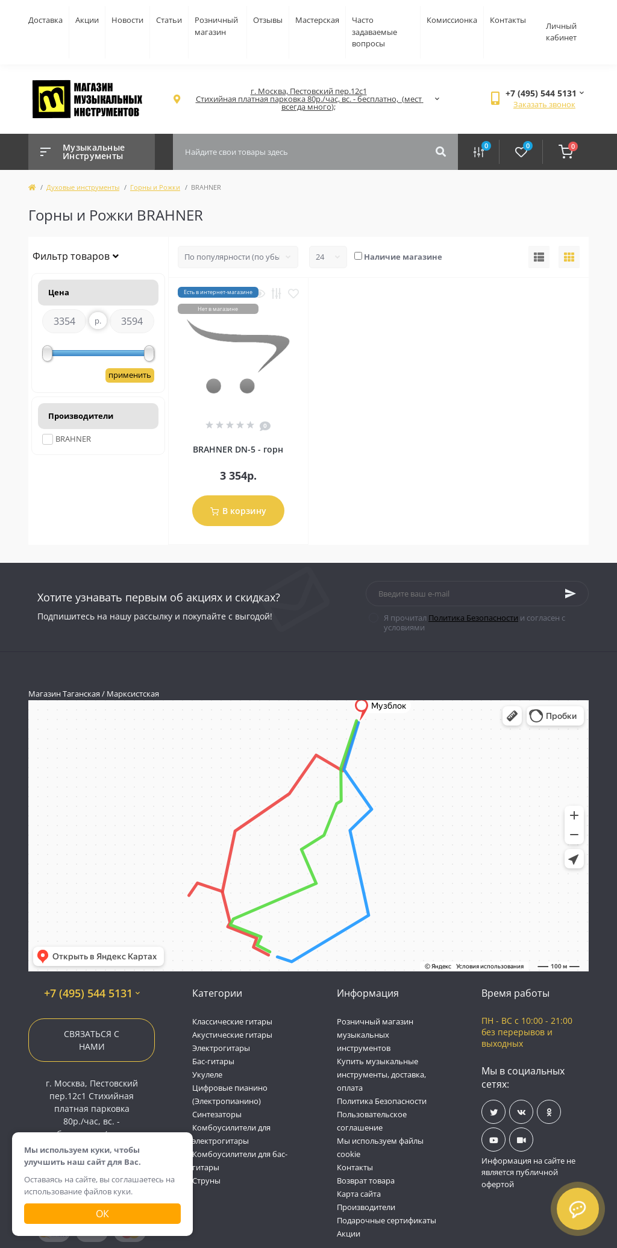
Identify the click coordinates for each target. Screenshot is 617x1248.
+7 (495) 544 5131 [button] (92, 993)
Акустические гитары (232, 1034)
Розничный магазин (216, 25)
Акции (87, 19)
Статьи (169, 19)
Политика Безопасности (473, 617)
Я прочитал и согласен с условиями (474, 622)
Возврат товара (366, 1180)
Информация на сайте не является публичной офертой (528, 1172)
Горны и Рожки (155, 187)
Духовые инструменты (82, 187)
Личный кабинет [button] (561, 31)
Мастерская (317, 19)
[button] (308, 99)
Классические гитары (232, 1021)
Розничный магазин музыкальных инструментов (375, 1034)
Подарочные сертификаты (386, 1220)
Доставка (45, 19)
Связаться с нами (91, 1040)
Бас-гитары (213, 1061)
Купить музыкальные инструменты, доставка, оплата (381, 1074)
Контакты (508, 19)
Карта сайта (359, 1193)
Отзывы (268, 19)
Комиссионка (452, 19)
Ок (102, 1213)
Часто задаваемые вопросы (374, 31)
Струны (206, 1180)
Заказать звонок (544, 104)
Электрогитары (221, 1048)
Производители (366, 1207)
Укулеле (207, 1074)
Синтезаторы (217, 1114)
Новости (127, 19)
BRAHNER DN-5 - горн (238, 449)
